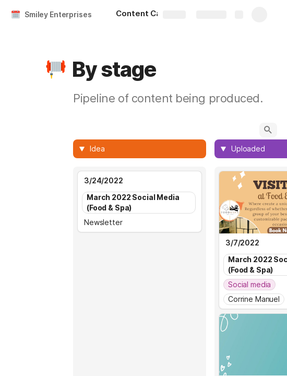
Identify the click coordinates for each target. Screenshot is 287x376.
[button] (56, 69)
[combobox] (145, 149)
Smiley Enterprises (58, 14)
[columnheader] (139, 148)
